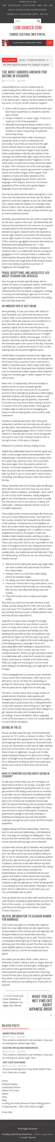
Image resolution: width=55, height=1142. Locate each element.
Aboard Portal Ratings (13, 1033)
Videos (39, 5)
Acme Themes (29, 1137)
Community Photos (11, 1087)
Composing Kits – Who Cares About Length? (22, 14)
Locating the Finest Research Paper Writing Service (27, 10)
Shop (45, 5)
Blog (50, 5)
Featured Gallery (14, 5)
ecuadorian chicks (20, 430)
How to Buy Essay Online (14, 1062)
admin (22, 80)
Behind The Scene (29, 5)
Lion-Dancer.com (27, 27)
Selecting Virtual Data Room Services (20, 1047)
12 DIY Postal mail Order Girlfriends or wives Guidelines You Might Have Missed (13, 1001)
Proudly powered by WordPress (17, 1134)
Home (4, 5)
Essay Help (44, 14)
